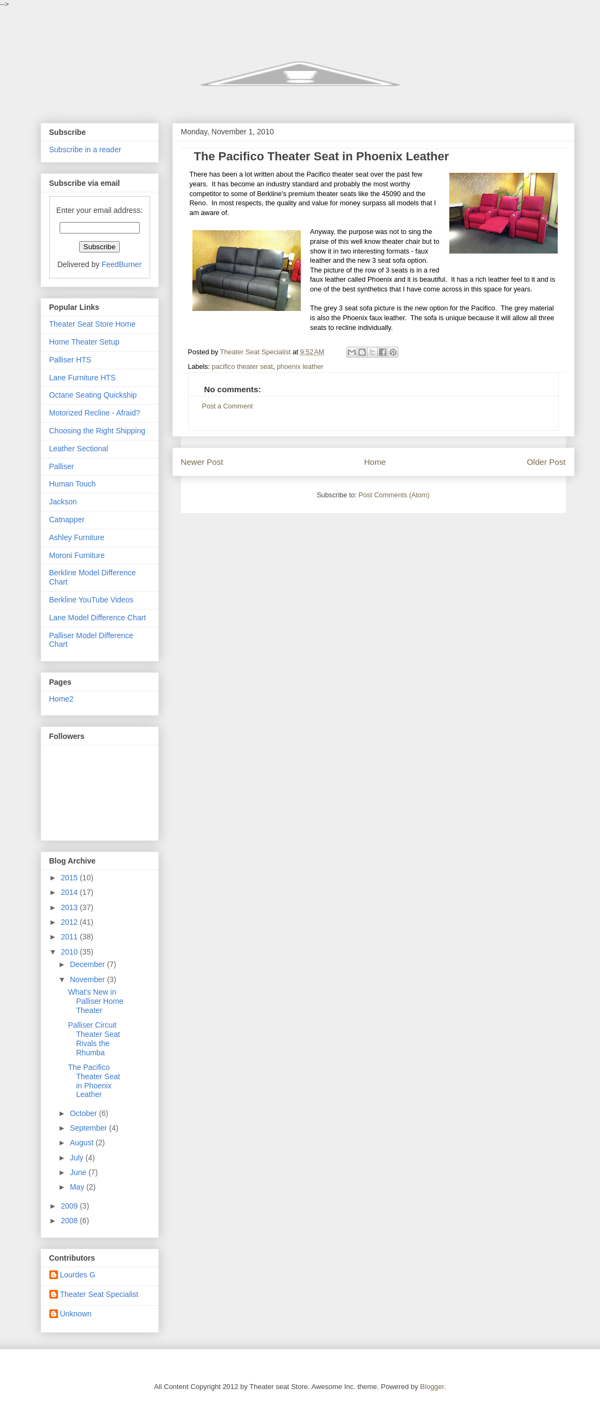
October (84, 1113)
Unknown (76, 1313)
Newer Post (202, 461)
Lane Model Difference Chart (97, 617)
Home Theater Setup (84, 342)
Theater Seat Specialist (99, 1294)
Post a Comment (227, 406)
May (78, 1187)
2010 (70, 952)
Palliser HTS (70, 359)
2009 (70, 1206)
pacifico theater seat (242, 367)
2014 (70, 892)
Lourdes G (77, 1274)
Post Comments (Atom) (394, 495)
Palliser (61, 466)
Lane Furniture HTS (82, 377)
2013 (70, 907)
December (88, 964)
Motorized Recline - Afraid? (94, 412)
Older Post (546, 461)
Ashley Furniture (77, 537)
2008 (70, 1220)
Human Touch (72, 483)
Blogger (432, 1387)
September (89, 1128)
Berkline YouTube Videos (91, 599)
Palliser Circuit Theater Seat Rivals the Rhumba (94, 1038)
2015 (70, 877)
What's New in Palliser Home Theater (95, 1001)
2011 (70, 936)
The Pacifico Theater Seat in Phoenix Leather (94, 1081)
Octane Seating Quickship (93, 395)
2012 (70, 922)
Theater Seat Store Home (92, 324)
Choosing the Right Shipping (97, 430)
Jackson (63, 501)
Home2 (61, 699)
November (88, 979)
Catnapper (67, 519)
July (78, 1157)
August (82, 1142)
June (79, 1172)
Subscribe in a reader (85, 149)
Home (375, 461)
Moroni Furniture (77, 555)
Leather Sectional (78, 448)
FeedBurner (121, 264)
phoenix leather (300, 367)
